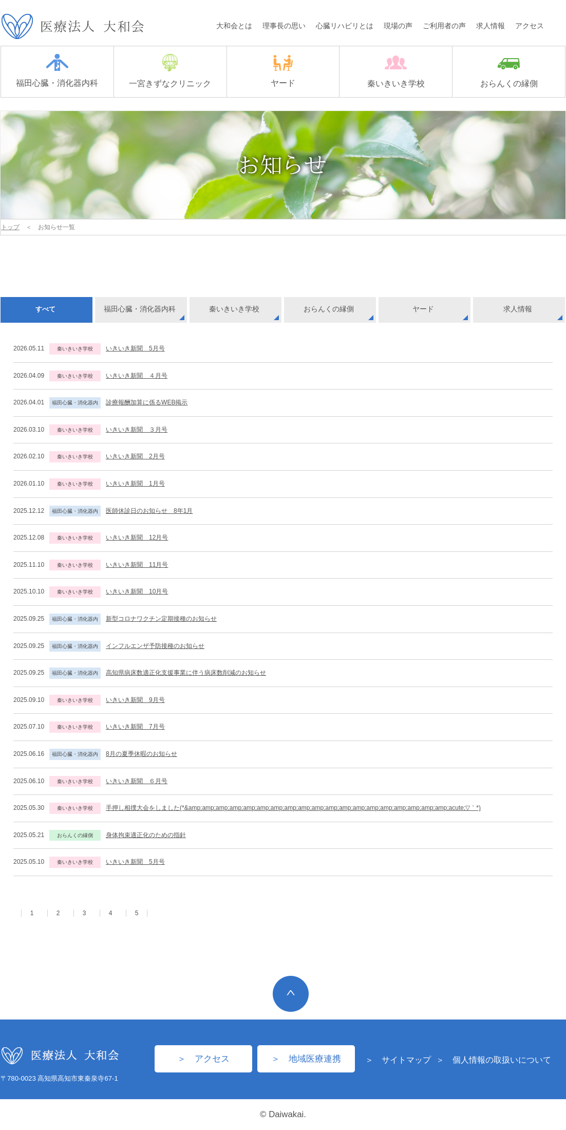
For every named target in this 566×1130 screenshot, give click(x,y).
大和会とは (234, 26)
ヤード (283, 71)
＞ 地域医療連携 (306, 1059)
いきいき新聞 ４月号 (136, 375)
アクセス (529, 26)
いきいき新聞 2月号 (135, 456)
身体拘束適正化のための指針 (146, 835)
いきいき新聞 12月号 (137, 537)
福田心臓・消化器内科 (57, 70)
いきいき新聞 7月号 (135, 726)
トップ (10, 227)
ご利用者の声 (444, 26)
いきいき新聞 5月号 (135, 348)
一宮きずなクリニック (170, 71)
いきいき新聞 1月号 (135, 483)
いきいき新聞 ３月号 (136, 429)
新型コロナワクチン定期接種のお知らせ (161, 618)
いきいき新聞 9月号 (135, 699)
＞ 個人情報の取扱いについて (493, 1059)
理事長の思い (284, 26)
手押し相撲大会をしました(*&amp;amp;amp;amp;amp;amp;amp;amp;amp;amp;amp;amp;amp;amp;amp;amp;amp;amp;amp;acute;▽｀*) (293, 807)
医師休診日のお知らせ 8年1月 (149, 510)
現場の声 (398, 26)
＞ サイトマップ (398, 1059)
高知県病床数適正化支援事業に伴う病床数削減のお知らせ (186, 672)
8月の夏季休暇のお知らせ (141, 753)
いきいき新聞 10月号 (137, 591)
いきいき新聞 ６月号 (136, 781)
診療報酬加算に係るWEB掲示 (146, 402)
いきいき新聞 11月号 (137, 564)
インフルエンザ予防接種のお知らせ (155, 646)
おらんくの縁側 (509, 72)
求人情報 (490, 26)
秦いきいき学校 (396, 71)
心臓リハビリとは (344, 26)
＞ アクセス (203, 1059)
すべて (45, 309)
